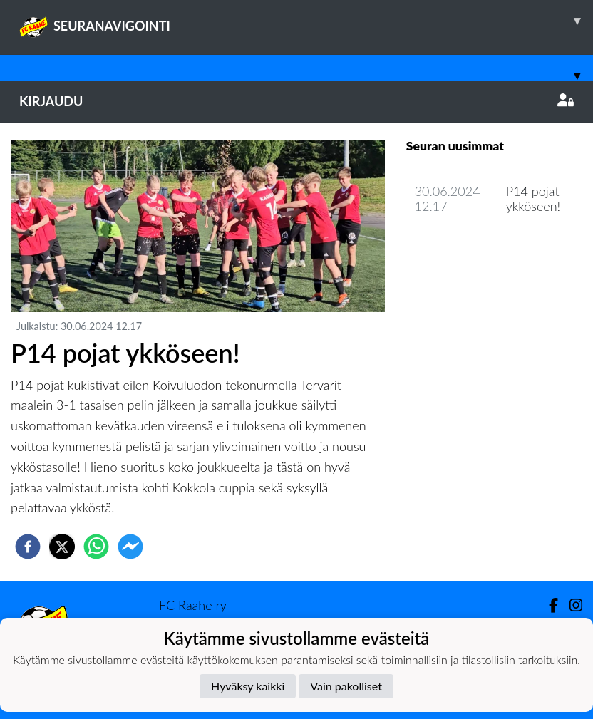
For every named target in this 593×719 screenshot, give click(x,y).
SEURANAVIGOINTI (306, 20)
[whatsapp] (96, 546)
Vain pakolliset (346, 686)
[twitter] (62, 546)
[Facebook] (547, 605)
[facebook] (28, 546)
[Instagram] (570, 605)
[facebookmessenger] (130, 546)
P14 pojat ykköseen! (533, 198)
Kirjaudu (296, 101)
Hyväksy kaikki (247, 686)
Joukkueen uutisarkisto (479, 247)
